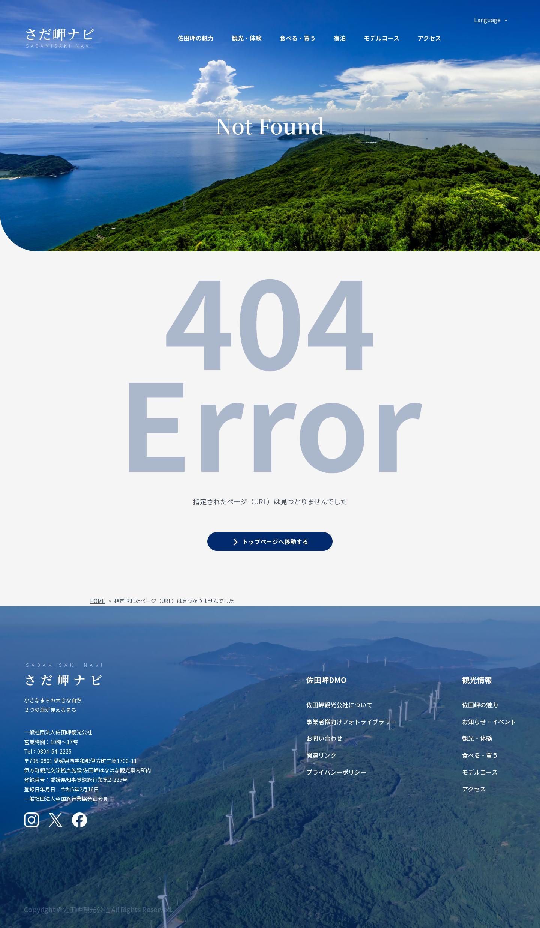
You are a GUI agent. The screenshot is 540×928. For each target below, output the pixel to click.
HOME (97, 601)
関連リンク (321, 755)
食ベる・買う (298, 37)
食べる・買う (480, 755)
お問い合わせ (324, 738)
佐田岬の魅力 (196, 37)
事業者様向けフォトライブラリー (351, 721)
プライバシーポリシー (336, 771)
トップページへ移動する (275, 541)
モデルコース (381, 37)
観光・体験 (247, 37)
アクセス (429, 37)
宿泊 (340, 37)
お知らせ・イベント (489, 721)
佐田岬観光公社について (339, 704)
